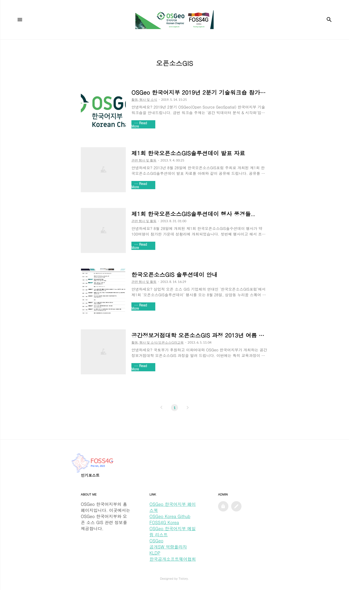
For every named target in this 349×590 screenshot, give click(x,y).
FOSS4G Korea (164, 522)
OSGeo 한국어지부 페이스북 (172, 507)
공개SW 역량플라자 (168, 547)
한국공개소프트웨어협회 (172, 559)
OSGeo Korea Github (169, 516)
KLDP (154, 553)
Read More (139, 124)
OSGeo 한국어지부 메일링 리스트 (172, 531)
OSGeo (156, 541)
